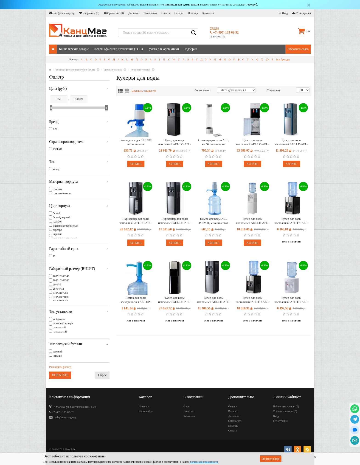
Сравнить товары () (144, 90)
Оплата (165, 13)
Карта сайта (146, 411)
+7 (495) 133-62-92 (224, 32)
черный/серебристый (65, 238)
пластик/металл (62, 193)
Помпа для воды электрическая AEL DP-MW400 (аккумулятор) (136, 300)
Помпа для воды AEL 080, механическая (135, 142)
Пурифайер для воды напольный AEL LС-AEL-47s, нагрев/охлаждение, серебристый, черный (135, 221)
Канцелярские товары (74, 49)
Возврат (233, 411)
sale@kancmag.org (62, 13)
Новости (188, 411)
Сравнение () (114, 13)
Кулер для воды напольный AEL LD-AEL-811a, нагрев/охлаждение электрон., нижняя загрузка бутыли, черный (174, 300)
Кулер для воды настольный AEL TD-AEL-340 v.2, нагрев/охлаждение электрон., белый (291, 300)
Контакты (208, 13)
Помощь (193, 13)
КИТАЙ (57, 149)
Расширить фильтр (60, 367)
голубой (57, 221)
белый (56, 213)
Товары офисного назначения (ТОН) (118, 49)
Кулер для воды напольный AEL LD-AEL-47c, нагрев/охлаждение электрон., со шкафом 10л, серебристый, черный (213, 300)
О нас (186, 406)
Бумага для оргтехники (163, 49)
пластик (57, 189)
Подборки (190, 49)
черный (57, 234)
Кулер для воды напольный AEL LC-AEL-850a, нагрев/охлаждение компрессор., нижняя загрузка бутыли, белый (252, 142)
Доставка (133, 13)
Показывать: (271, 90)
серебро (57, 229)
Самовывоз (150, 13)
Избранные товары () (286, 406)
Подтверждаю (270, 458)
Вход (283, 13)
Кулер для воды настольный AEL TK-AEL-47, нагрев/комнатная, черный (291, 221)
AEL (55, 129)
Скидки (178, 13)
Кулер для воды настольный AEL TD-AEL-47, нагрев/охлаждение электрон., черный (253, 300)
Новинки (144, 406)
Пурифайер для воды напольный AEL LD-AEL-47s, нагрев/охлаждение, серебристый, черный (174, 221)
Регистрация (301, 13)
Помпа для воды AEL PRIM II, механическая (213, 221)
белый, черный (61, 217)
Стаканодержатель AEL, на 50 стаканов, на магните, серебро (213, 142)
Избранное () (89, 13)
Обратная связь (298, 49)
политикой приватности (204, 461)
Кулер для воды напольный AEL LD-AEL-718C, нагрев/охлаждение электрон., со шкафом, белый (252, 221)
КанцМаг (70, 449)
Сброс (102, 375)
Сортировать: (202, 90)
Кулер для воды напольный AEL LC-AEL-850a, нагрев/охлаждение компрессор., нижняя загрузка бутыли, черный (174, 142)
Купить (136, 164)
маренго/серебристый (65, 225)
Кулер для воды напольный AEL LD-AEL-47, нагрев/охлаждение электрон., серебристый (291, 142)
